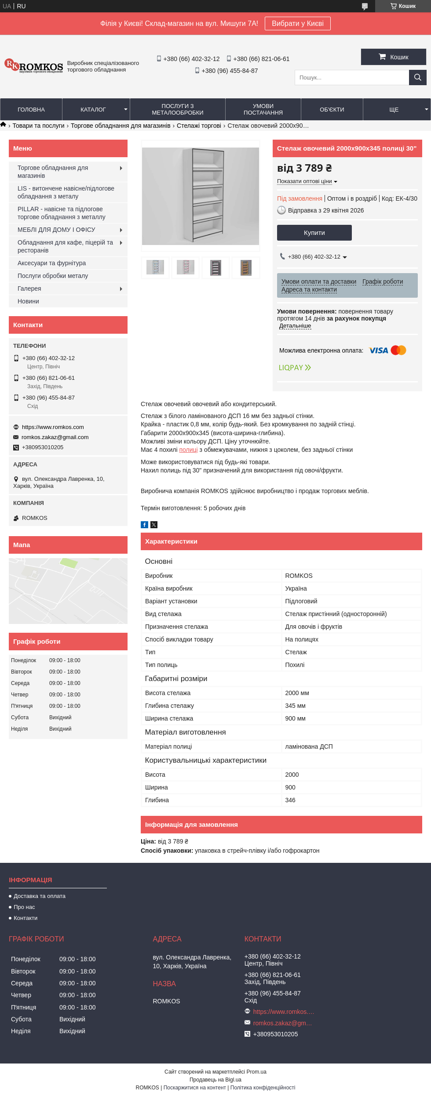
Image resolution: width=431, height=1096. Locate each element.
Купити (314, 232)
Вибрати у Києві (298, 23)
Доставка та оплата (40, 896)
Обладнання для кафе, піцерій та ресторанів (65, 246)
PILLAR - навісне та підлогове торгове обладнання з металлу (62, 213)
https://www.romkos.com (53, 427)
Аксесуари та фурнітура (52, 263)
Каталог (93, 109)
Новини (28, 301)
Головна (31, 109)
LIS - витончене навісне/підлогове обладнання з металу (66, 192)
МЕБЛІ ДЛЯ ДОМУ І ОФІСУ (56, 229)
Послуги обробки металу (53, 275)
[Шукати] (418, 77)
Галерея (29, 288)
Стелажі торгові (199, 125)
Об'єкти (332, 109)
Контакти (25, 918)
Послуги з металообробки (178, 109)
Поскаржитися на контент (195, 1088)
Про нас (24, 907)
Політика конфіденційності (263, 1088)
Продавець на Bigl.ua (215, 1080)
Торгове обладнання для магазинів (121, 125)
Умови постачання (263, 109)
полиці (188, 449)
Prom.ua (257, 1072)
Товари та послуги (38, 125)
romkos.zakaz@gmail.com (55, 437)
